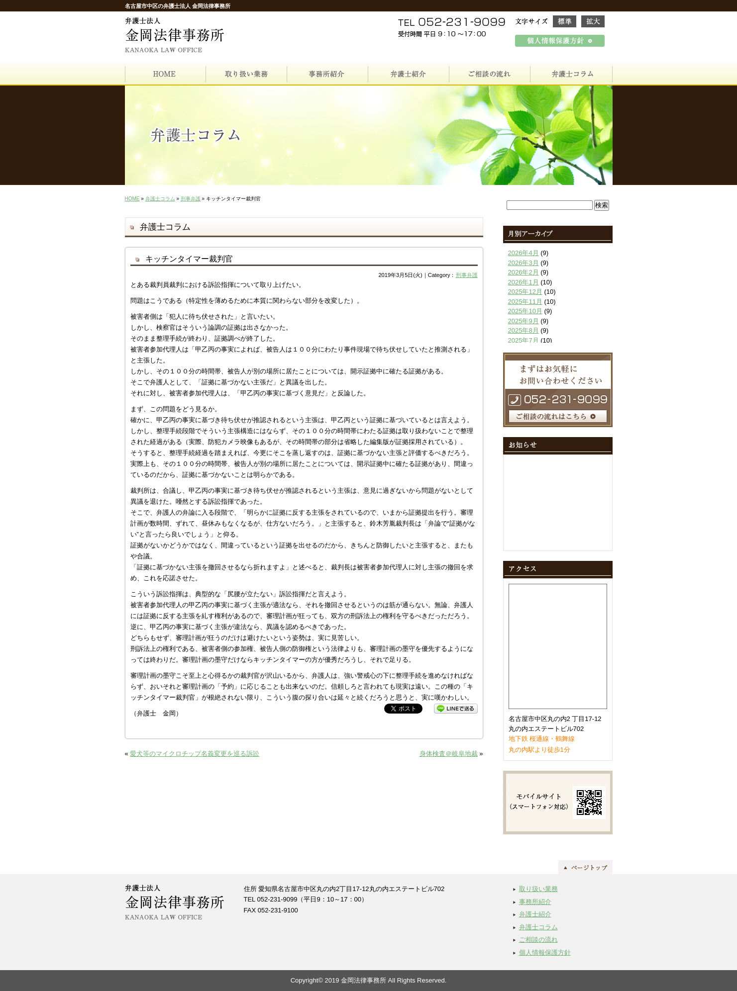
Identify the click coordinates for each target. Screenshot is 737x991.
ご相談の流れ (538, 939)
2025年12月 (525, 291)
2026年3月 (523, 263)
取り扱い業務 (538, 889)
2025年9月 (523, 321)
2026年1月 (523, 282)
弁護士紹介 (535, 914)
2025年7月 (523, 340)
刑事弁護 (191, 198)
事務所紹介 (535, 901)
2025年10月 (525, 311)
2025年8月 (523, 330)
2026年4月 (523, 253)
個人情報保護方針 (545, 952)
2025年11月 (525, 301)
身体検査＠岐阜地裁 (449, 753)
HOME (132, 198)
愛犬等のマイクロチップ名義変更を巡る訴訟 (194, 753)
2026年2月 (523, 272)
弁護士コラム (160, 198)
